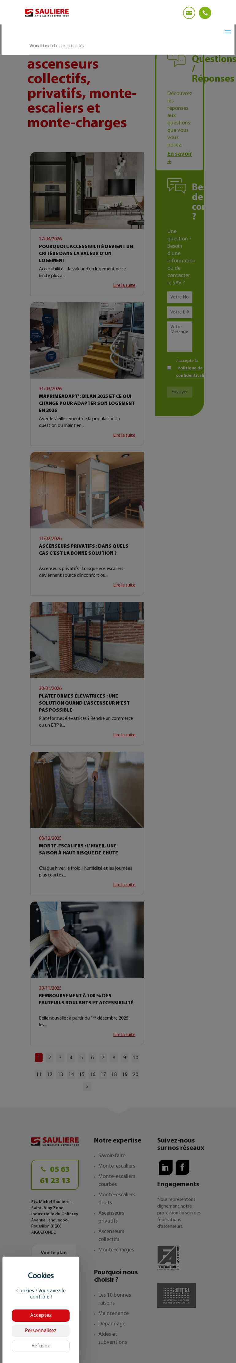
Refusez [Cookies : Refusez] (41, 1346)
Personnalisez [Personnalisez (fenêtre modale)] (41, 1331)
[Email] (189, 13)
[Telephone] (205, 13)
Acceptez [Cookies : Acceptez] (41, 1315)
